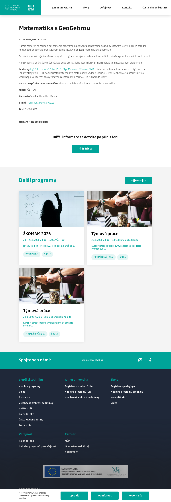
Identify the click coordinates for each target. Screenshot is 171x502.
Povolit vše (135, 495)
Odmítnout (105, 495)
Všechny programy (29, 386)
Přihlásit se (85, 148)
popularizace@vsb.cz (92, 360)
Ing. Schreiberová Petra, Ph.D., (46, 69)
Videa (114, 403)
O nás (22, 392)
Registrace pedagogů (123, 386)
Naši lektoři (25, 408)
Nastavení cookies (29, 489)
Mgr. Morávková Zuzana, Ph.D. (79, 69)
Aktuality (24, 397)
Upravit (74, 495)
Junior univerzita (62, 7)
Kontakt (127, 7)
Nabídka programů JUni (78, 392)
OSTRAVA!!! (71, 452)
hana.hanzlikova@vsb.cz (41, 103)
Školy (86, 7)
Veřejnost (105, 7)
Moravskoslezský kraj (77, 446)
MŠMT (68, 441)
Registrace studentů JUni (79, 386)
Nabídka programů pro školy (127, 392)
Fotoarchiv (25, 425)
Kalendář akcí (27, 414)
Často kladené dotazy (154, 7)
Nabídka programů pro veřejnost (37, 446)
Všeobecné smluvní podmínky (36, 403)
